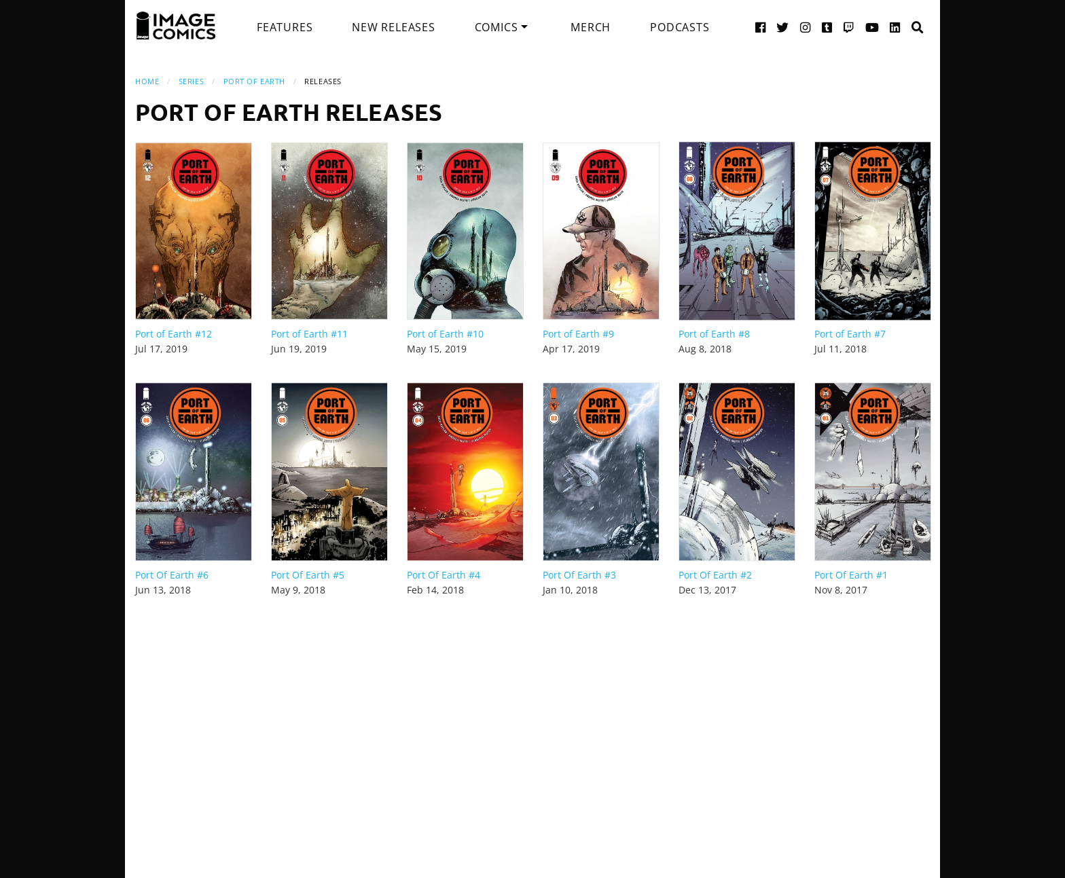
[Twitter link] (782, 26)
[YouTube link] (872, 26)
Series (191, 81)
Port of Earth (254, 81)
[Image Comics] (176, 26)
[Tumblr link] (827, 26)
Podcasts (679, 27)
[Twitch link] (849, 26)
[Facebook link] (760, 26)
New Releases (393, 27)
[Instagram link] (805, 26)
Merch (591, 27)
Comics (496, 27)
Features (284, 27)
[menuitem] (284, 27)
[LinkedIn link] (895, 26)
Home (147, 81)
